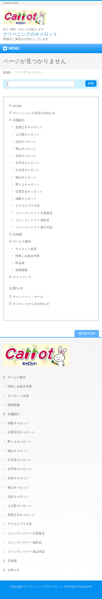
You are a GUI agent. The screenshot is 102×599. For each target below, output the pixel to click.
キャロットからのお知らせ (31, 304)
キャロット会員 (26, 249)
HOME (17, 106)
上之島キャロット (27, 134)
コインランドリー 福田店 (32, 220)
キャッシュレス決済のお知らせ (34, 113)
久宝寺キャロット (27, 170)
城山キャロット (26, 177)
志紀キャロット (26, 141)
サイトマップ (22, 277)
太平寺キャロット (27, 163)
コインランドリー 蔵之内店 (34, 227)
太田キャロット (26, 156)
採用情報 (21, 270)
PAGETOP (86, 333)
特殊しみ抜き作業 (27, 256)
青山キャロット (26, 149)
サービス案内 (22, 241)
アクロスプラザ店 (27, 206)
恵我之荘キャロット (29, 127)
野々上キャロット (27, 184)
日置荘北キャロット (29, 191)
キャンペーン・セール (28, 296)
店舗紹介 (19, 120)
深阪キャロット (26, 198)
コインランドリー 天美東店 (34, 213)
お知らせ (16, 288)
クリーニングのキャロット (45, 586)
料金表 (19, 263)
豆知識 (17, 234)
